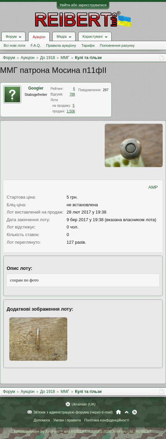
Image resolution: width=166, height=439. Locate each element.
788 (72, 94)
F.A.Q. (35, 45)
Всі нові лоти (14, 45)
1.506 (71, 111)
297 (106, 90)
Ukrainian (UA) (83, 404)
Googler (35, 88)
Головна (118, 412)
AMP (153, 187)
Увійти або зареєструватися (83, 5)
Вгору (126, 412)
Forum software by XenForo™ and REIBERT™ (83, 431)
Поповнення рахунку (117, 45)
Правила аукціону (61, 45)
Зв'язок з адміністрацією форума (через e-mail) (73, 412)
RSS (134, 412)
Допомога (41, 420)
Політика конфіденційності (106, 420)
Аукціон (38, 37)
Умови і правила (67, 420)
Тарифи (88, 45)
